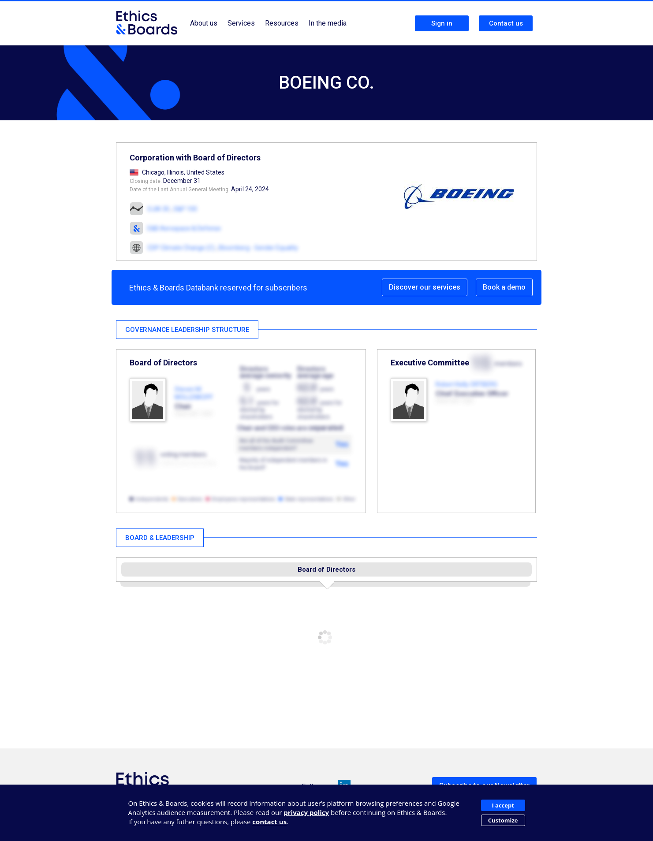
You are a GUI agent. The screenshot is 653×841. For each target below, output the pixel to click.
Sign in (441, 23)
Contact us (506, 23)
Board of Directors (326, 569)
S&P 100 (185, 208)
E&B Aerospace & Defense (184, 228)
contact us (269, 821)
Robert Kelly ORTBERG (466, 384)
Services (241, 23)
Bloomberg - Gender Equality (258, 247)
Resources (282, 23)
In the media (328, 23)
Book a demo (504, 287)
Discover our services (424, 287)
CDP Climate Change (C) (181, 247)
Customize (503, 820)
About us (203, 23)
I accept (503, 805)
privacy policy (306, 812)
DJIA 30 (158, 208)
